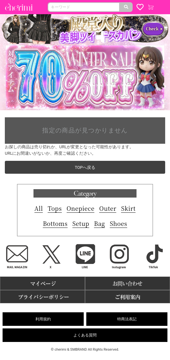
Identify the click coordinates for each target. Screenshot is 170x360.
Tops (54, 208)
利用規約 (43, 319)
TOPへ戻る (85, 167)
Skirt (128, 208)
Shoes (118, 223)
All (38, 208)
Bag (99, 223)
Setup (80, 223)
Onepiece (81, 208)
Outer (107, 208)
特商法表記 (127, 319)
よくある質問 (85, 335)
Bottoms (55, 223)
